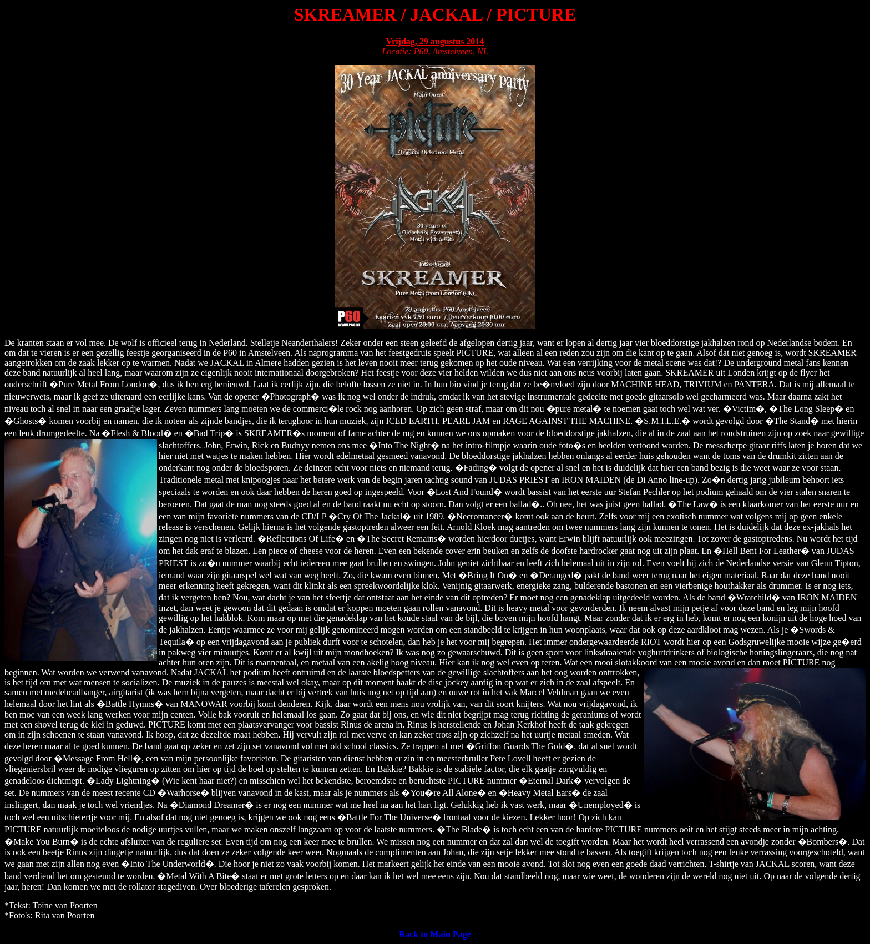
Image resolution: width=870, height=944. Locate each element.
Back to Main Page (435, 934)
